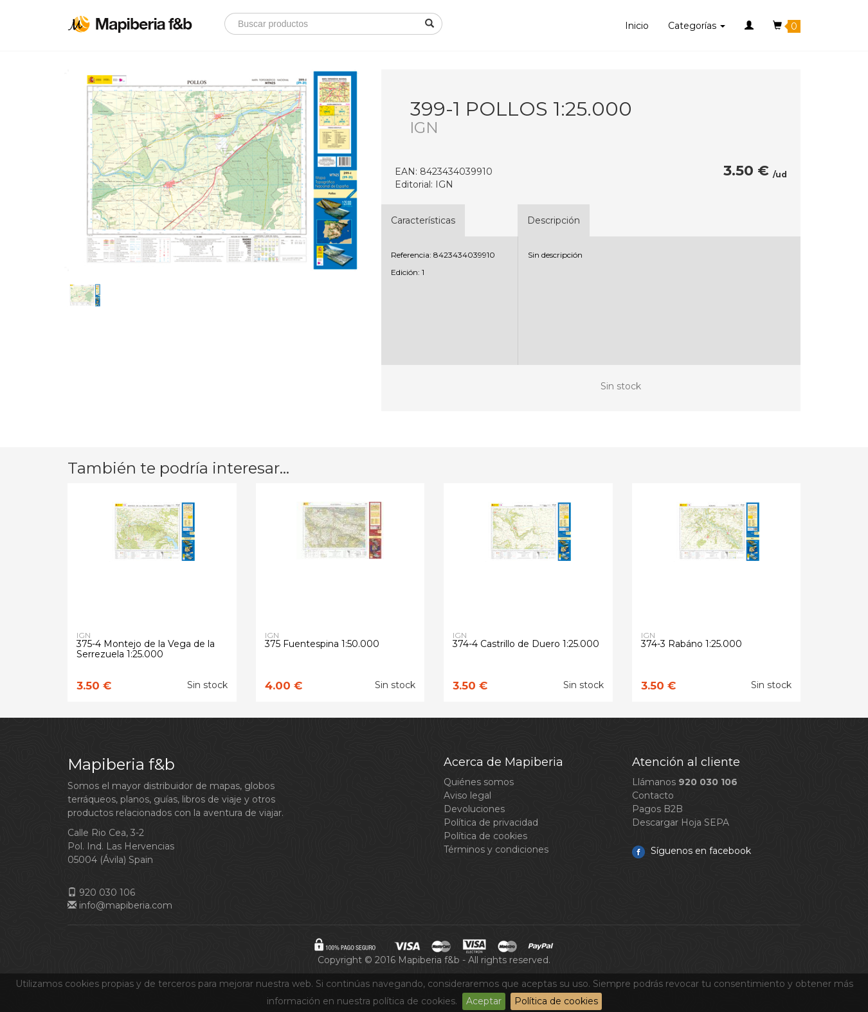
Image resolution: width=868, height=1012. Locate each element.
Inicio (637, 25)
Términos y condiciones (496, 849)
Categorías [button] (696, 25)
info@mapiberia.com (120, 905)
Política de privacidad (491, 822)
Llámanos (684, 782)
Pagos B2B (657, 809)
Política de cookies (556, 1001)
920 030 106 (101, 892)
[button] (749, 25)
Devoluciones (474, 809)
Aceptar (484, 1001)
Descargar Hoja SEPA (680, 822)
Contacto (653, 795)
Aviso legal (467, 795)
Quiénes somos (479, 782)
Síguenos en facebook (691, 851)
